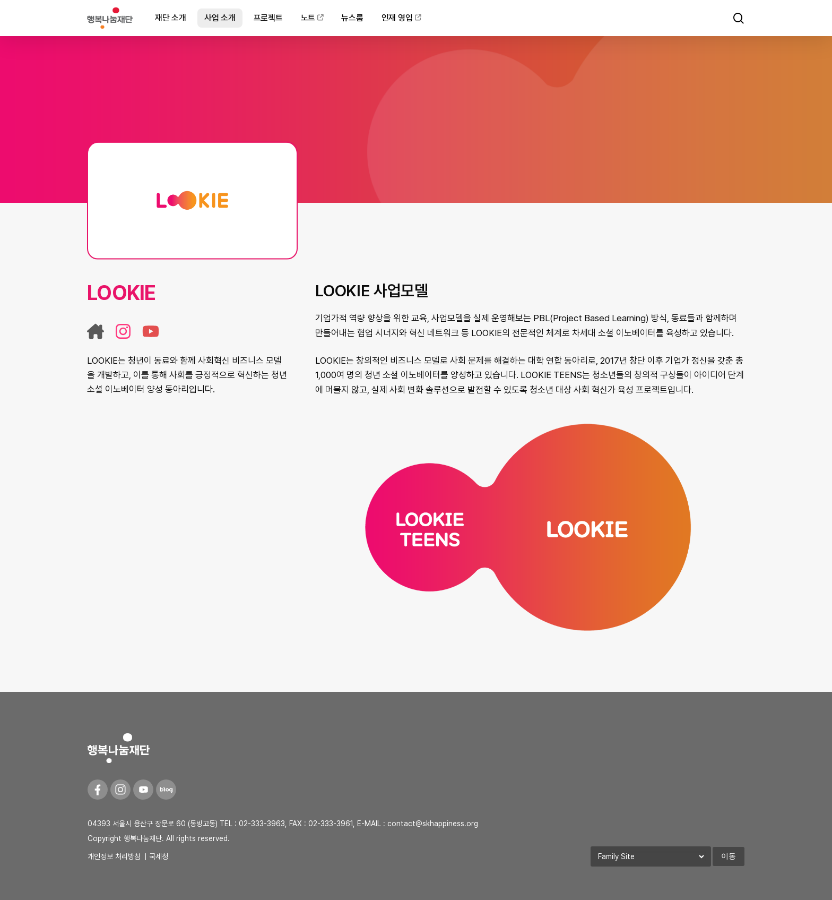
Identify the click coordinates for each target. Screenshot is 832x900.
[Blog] (166, 789)
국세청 (158, 856)
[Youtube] (143, 789)
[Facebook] (98, 789)
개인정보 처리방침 (114, 856)
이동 (728, 856)
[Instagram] (120, 789)
